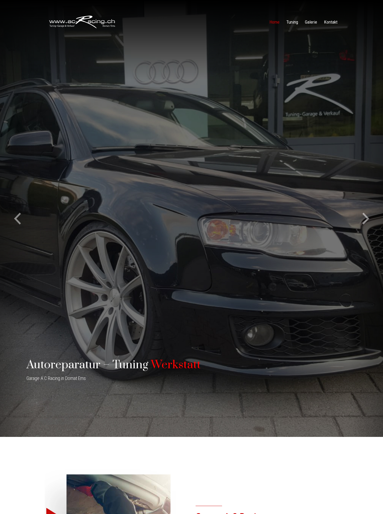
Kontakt (330, 22)
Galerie (311, 22)
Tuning (292, 22)
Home (274, 22)
